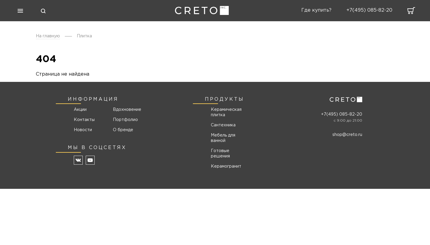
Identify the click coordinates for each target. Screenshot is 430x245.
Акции (80, 109)
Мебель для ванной (223, 138)
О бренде (123, 130)
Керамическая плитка (226, 112)
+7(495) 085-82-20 (341, 114)
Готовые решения (220, 153)
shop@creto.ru (347, 135)
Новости (83, 130)
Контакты (84, 120)
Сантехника (223, 125)
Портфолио (125, 120)
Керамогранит (226, 166)
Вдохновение (125, 109)
